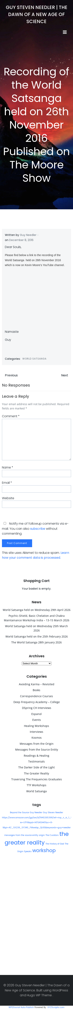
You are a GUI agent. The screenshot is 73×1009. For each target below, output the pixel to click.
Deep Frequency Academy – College (36, 702)
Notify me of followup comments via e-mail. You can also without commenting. (35, 528)
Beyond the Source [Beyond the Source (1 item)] (19, 812)
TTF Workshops (36, 785)
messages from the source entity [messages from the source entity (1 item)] (21, 835)
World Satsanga (34, 358)
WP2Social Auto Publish (21, 1007)
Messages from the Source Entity (36, 749)
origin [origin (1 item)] (42, 835)
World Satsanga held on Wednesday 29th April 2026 (36, 610)
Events (36, 720)
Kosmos (37, 737)
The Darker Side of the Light (36, 767)
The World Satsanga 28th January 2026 (36, 642)
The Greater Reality (36, 773)
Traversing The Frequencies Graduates (36, 779)
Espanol (36, 714)
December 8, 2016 (21, 240)
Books (36, 690)
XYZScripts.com (55, 1007)
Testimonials (36, 761)
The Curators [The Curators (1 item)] (52, 835)
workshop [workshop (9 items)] (44, 850)
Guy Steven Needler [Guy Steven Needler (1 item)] (53, 812)
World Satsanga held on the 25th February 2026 (36, 636)
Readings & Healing (36, 755)
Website (8, 498)
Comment (11, 416)
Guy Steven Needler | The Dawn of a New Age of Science (36, 14)
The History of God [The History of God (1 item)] (55, 843)
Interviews (36, 732)
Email (7, 482)
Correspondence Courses (36, 696)
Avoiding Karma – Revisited (36, 684)
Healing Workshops (36, 726)
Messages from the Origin (37, 744)
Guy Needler (28, 235)
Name (7, 467)
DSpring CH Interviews (36, 708)
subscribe (37, 528)
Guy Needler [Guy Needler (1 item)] (36, 812)
